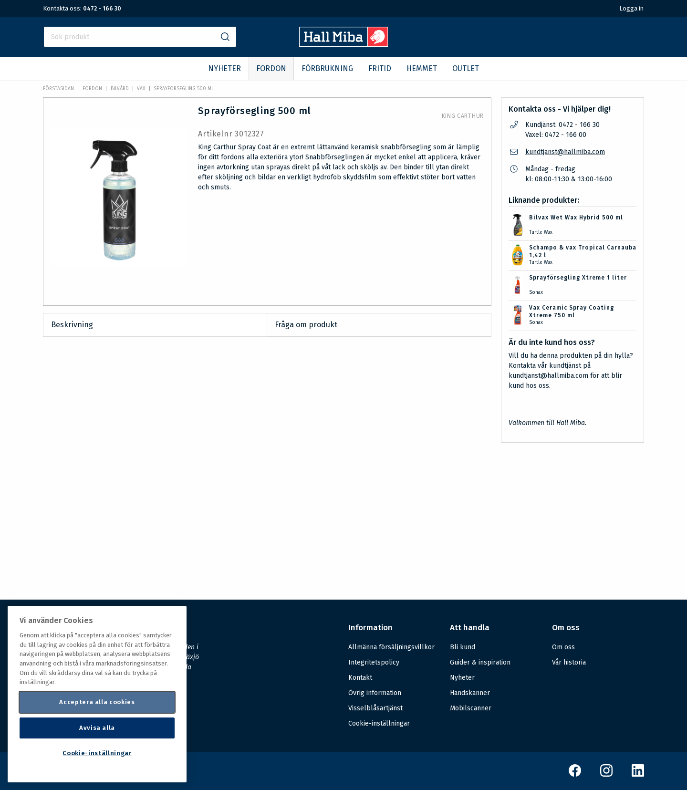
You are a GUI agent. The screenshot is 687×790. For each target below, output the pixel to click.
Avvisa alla (97, 727)
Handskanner (470, 693)
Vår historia (569, 662)
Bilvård (120, 89)
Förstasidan (58, 89)
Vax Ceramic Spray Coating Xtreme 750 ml (571, 311)
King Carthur (463, 116)
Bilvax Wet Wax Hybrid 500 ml (576, 217)
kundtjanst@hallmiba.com (565, 152)
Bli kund (462, 647)
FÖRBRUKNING (327, 68)
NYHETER (224, 68)
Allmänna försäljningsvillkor (391, 647)
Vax (141, 89)
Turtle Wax (540, 232)
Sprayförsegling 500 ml (184, 89)
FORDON (271, 68)
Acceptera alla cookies (97, 702)
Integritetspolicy (373, 662)
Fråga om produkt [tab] (306, 324)
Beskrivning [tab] (72, 324)
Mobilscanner (470, 708)
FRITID (379, 68)
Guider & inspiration (480, 662)
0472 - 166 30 (102, 8)
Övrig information (374, 693)
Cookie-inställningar (379, 724)
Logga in (631, 8)
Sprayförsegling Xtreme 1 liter (578, 277)
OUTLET (465, 68)
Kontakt (360, 678)
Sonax (536, 292)
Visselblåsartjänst (375, 708)
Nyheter (462, 678)
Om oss (563, 647)
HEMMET (421, 68)
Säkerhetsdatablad (308, 493)
